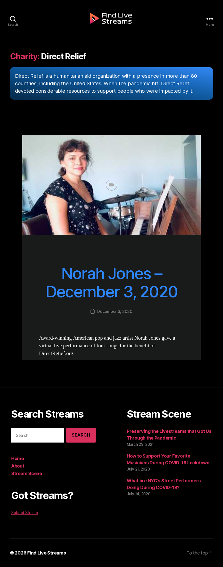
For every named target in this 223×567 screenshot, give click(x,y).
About (17, 465)
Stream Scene (25, 473)
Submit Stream (24, 512)
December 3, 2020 (115, 311)
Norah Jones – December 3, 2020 (111, 282)
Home (17, 458)
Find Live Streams (44, 552)
